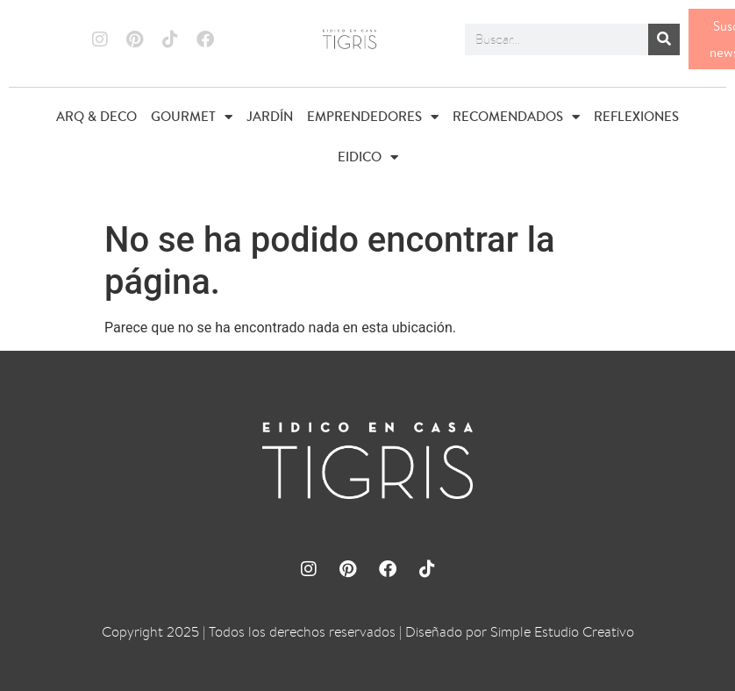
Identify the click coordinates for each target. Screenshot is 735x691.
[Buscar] (664, 39)
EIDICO (368, 157)
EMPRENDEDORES (373, 117)
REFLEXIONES (636, 116)
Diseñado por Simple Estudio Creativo (519, 632)
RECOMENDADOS (516, 117)
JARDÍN (269, 116)
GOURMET (191, 117)
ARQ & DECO (96, 116)
